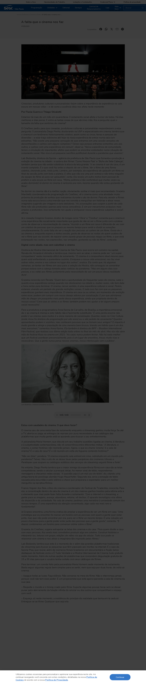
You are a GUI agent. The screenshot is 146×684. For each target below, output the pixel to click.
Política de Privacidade (56, 680)
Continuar (120, 677)
